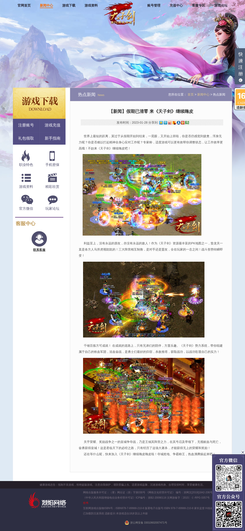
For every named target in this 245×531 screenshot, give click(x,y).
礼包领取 (26, 138)
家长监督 (199, 508)
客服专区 (198, 5)
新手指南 (52, 138)
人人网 (178, 122)
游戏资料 (91, 5)
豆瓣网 (187, 122)
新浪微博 (170, 122)
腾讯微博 (165, 122)
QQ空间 (161, 122)
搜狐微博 (174, 122)
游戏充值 (52, 125)
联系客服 (39, 250)
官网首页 (24, 5)
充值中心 (176, 5)
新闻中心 (46, 5)
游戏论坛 (220, 5)
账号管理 (153, 5)
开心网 (183, 122)
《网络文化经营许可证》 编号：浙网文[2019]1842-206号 (179, 492)
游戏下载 (68, 5)
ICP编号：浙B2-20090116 (151, 497)
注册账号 (26, 125)
